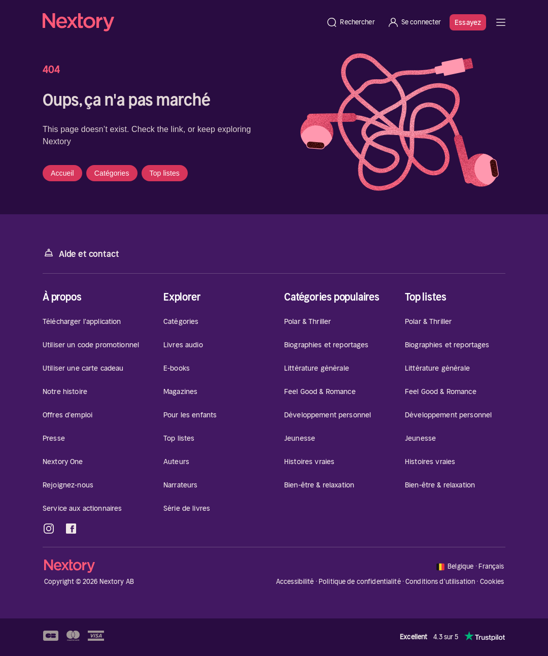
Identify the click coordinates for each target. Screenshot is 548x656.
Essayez (468, 22)
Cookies (492, 582)
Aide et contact (81, 253)
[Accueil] (181, 22)
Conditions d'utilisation (440, 581)
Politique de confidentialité (360, 581)
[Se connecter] (414, 22)
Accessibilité (295, 581)
